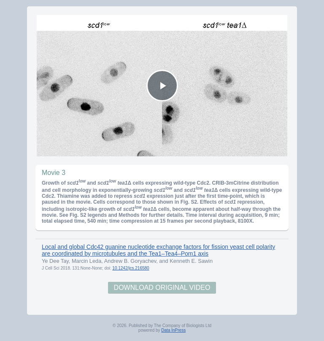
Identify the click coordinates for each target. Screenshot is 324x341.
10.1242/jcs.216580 (130, 268)
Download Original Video (162, 287)
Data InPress (173, 330)
